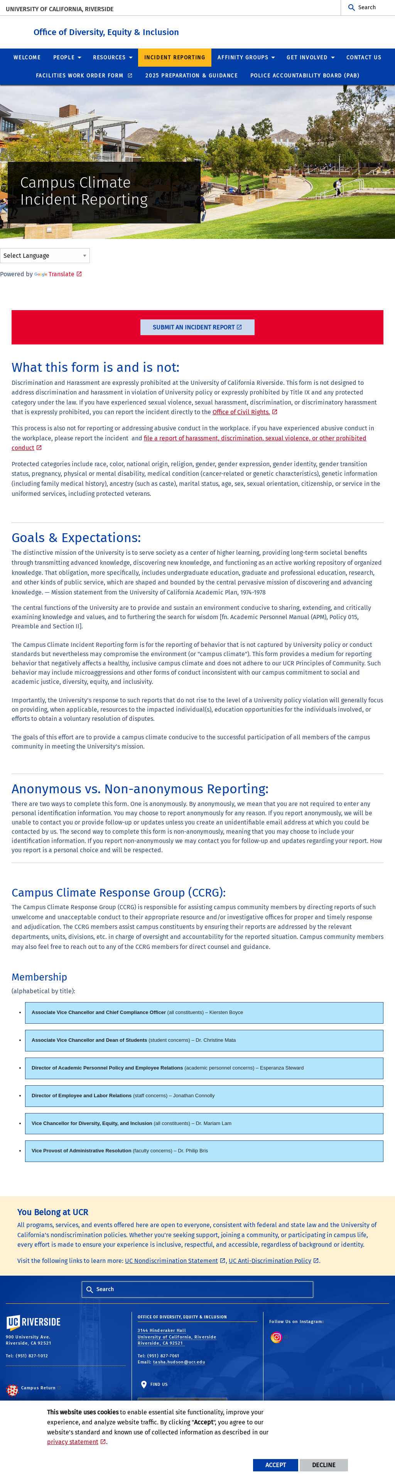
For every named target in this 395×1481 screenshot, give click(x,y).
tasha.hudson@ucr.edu (179, 1361)
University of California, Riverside (59, 9)
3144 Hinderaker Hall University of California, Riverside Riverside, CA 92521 (177, 1336)
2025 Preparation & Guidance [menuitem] (191, 75)
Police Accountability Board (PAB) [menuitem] (305, 75)
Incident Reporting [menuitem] (175, 57)
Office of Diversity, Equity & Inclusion (153, 30)
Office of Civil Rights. (241, 411)
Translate (54, 273)
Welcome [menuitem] (27, 57)
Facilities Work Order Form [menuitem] (81, 75)
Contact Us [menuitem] (363, 57)
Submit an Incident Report (194, 327)
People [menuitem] (64, 57)
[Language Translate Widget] (45, 255)
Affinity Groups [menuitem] (243, 57)
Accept (275, 1465)
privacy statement (72, 1442)
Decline (324, 1465)
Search (367, 7)
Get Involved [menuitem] (307, 57)
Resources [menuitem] (109, 57)
